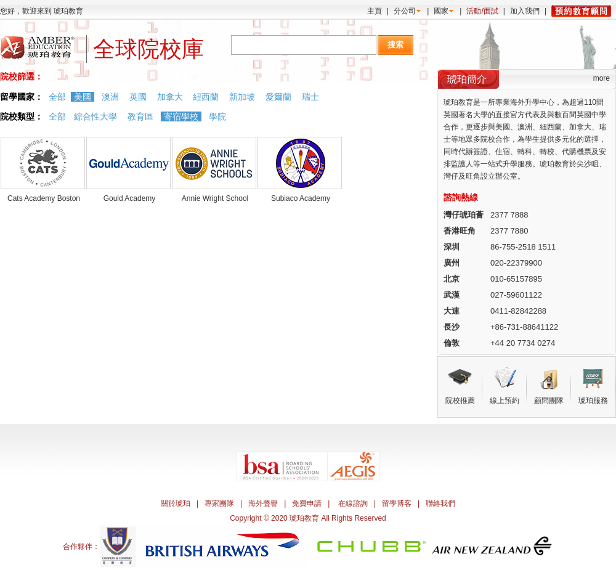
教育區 (140, 116)
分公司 (405, 11)
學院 (217, 116)
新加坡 (242, 97)
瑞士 (310, 97)
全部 (57, 97)
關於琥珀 (175, 503)
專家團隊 (219, 503)
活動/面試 (482, 11)
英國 (138, 97)
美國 (82, 97)
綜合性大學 (95, 116)
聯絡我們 (440, 503)
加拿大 (170, 97)
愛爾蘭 (278, 97)
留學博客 (396, 503)
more (601, 78)
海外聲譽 (263, 503)
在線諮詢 (353, 503)
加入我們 (525, 11)
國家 (441, 11)
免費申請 (307, 503)
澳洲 (110, 97)
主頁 (374, 11)
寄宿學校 (181, 116)
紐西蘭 (206, 97)
